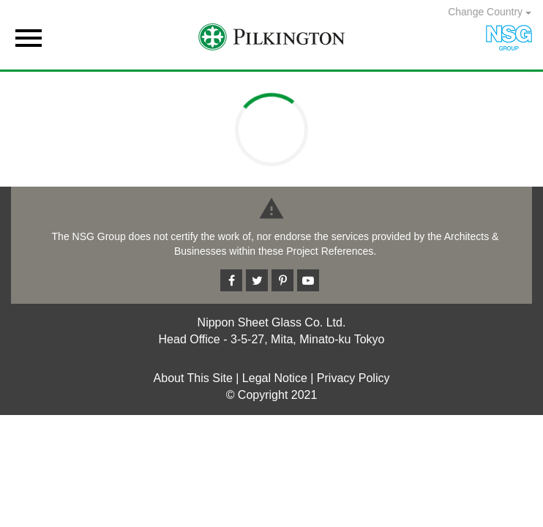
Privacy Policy (353, 378)
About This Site (193, 378)
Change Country (489, 12)
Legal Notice (274, 378)
